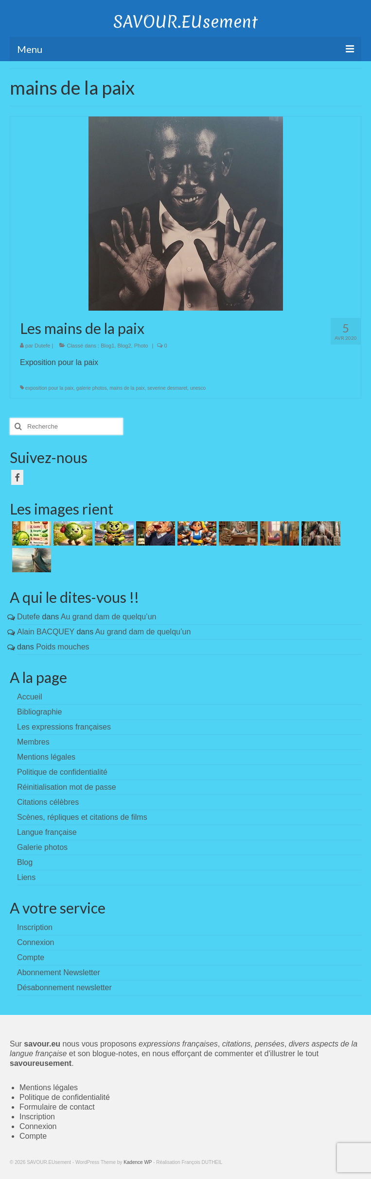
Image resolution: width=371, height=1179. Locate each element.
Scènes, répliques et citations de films (82, 817)
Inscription (37, 1117)
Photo (141, 346)
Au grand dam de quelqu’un (109, 617)
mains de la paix (126, 388)
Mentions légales (46, 757)
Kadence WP (138, 1162)
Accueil (29, 697)
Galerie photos (42, 847)
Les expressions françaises (64, 727)
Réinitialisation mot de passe (66, 787)
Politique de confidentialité (62, 772)
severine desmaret (167, 388)
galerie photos (91, 388)
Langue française (47, 832)
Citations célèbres (48, 802)
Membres (33, 742)
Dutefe (42, 346)
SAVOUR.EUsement (185, 22)
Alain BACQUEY (45, 632)
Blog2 (124, 346)
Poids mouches (62, 647)
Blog (25, 862)
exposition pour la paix (49, 388)
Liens (26, 877)
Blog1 (107, 346)
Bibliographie (39, 712)
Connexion (38, 1126)
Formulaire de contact (57, 1107)
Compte (33, 1136)
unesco (198, 388)
